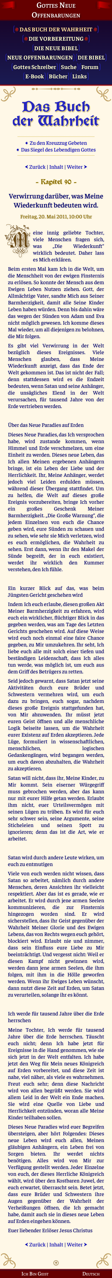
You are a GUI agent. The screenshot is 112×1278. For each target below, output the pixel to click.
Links (79, 75)
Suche (68, 66)
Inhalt (56, 166)
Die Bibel (91, 57)
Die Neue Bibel (56, 47)
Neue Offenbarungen (40, 57)
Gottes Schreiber (34, 66)
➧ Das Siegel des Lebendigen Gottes (56, 149)
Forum (90, 66)
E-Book (34, 75)
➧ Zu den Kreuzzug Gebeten (56, 142)
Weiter (77, 166)
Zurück (35, 166)
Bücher (58, 75)
